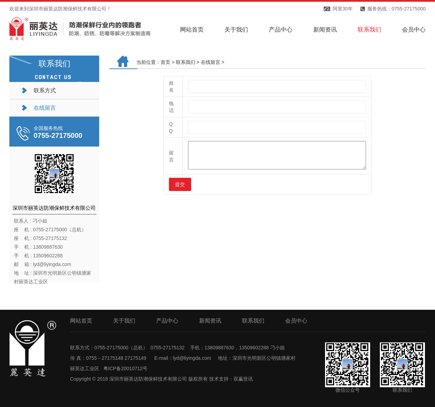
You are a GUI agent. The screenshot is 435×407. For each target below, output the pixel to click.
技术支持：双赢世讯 (231, 379)
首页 (165, 62)
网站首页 (192, 29)
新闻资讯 (325, 29)
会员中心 (414, 29)
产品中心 (280, 29)
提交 (180, 184)
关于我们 (236, 29)
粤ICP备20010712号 (125, 368)
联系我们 (369, 29)
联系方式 (45, 90)
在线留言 (45, 108)
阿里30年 (343, 8)
